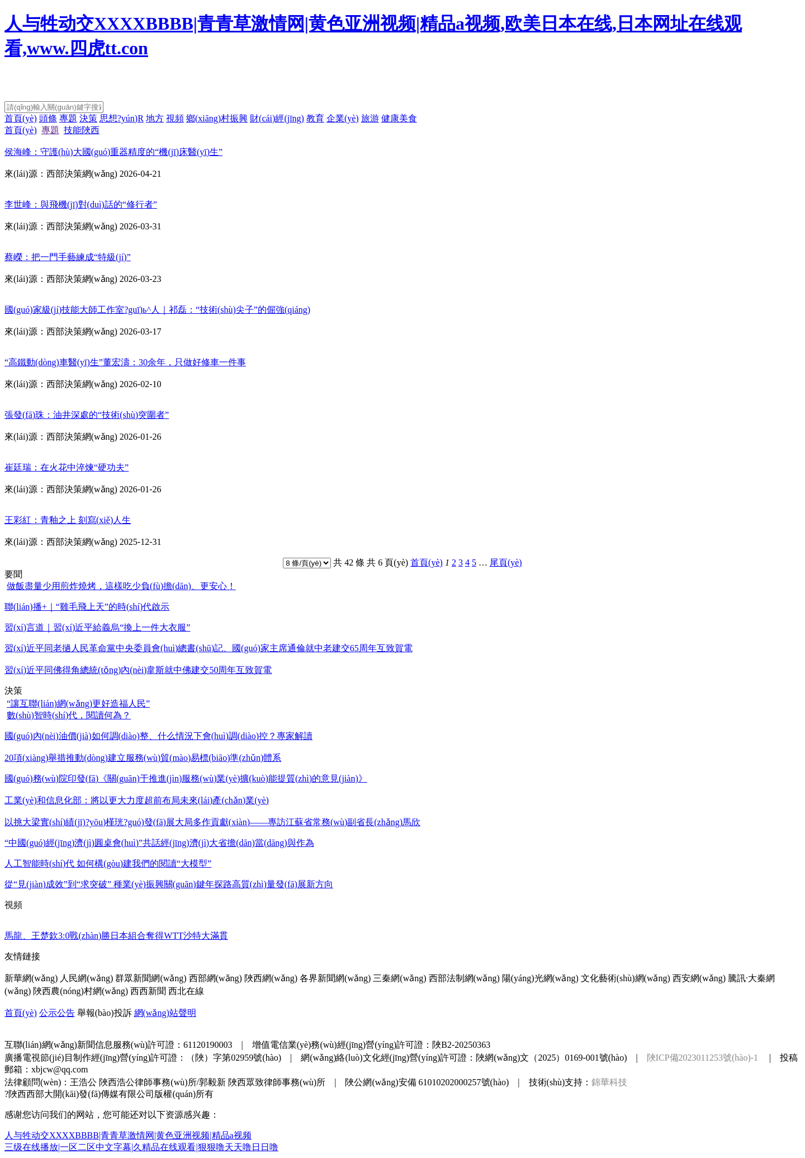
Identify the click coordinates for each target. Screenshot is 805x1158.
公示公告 (57, 1013)
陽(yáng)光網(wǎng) (540, 978)
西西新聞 (148, 991)
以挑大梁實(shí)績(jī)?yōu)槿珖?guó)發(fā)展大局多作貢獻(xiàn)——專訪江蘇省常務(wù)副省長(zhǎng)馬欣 (212, 822)
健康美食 (399, 118)
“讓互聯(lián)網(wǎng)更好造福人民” (78, 703)
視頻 (175, 118)
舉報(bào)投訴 (104, 1013)
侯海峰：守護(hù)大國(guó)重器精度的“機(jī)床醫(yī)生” (113, 152)
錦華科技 (609, 1082)
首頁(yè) (20, 118)
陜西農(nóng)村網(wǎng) (80, 991)
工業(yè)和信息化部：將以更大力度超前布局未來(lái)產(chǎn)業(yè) (136, 800)
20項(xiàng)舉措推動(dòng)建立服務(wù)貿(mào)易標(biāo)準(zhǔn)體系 (142, 757)
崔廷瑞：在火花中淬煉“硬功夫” (66, 467)
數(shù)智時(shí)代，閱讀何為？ (69, 715)
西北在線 (186, 991)
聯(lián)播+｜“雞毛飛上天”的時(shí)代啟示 (86, 606)
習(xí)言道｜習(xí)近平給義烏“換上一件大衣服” (97, 627)
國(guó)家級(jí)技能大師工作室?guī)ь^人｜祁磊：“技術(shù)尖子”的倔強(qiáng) (157, 309)
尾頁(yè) (506, 562)
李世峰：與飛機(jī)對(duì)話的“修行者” (80, 204)
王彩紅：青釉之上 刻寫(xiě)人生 (67, 520)
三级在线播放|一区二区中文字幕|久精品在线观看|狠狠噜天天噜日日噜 (141, 1147)
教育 (315, 118)
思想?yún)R (122, 118)
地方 (155, 118)
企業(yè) (342, 118)
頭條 (48, 118)
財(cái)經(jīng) (277, 118)
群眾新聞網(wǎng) (150, 978)
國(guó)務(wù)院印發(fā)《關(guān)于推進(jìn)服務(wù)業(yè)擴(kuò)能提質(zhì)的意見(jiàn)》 (185, 778)
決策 (88, 118)
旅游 (370, 118)
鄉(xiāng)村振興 (217, 118)
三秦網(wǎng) (399, 978)
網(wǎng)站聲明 (165, 1013)
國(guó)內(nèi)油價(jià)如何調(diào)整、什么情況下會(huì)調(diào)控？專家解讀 (158, 736)
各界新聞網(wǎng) (335, 978)
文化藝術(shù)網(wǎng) (625, 978)
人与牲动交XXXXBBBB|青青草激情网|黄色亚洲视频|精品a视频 (128, 1135)
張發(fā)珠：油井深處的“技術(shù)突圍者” (86, 415)
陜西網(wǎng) (270, 978)
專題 (68, 118)
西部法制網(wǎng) (464, 978)
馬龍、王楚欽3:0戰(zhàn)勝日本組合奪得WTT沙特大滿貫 (116, 935)
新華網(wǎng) (31, 978)
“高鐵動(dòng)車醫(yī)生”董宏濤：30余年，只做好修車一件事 (125, 362)
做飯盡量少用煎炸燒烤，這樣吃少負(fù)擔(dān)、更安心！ (121, 586)
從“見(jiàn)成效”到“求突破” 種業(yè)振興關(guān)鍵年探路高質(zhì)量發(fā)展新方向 (168, 884)
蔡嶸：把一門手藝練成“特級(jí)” (67, 257)
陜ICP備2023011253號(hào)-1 (702, 1057)
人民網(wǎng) (86, 978)
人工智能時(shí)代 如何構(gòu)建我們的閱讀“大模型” (107, 863)
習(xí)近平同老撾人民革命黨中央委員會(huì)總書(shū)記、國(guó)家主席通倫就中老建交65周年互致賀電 (208, 648)
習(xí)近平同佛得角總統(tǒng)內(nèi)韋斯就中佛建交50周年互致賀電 (138, 670)
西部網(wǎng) (215, 978)
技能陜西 (82, 130)
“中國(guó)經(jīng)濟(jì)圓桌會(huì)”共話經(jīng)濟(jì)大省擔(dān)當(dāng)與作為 (159, 843)
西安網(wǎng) (699, 978)
